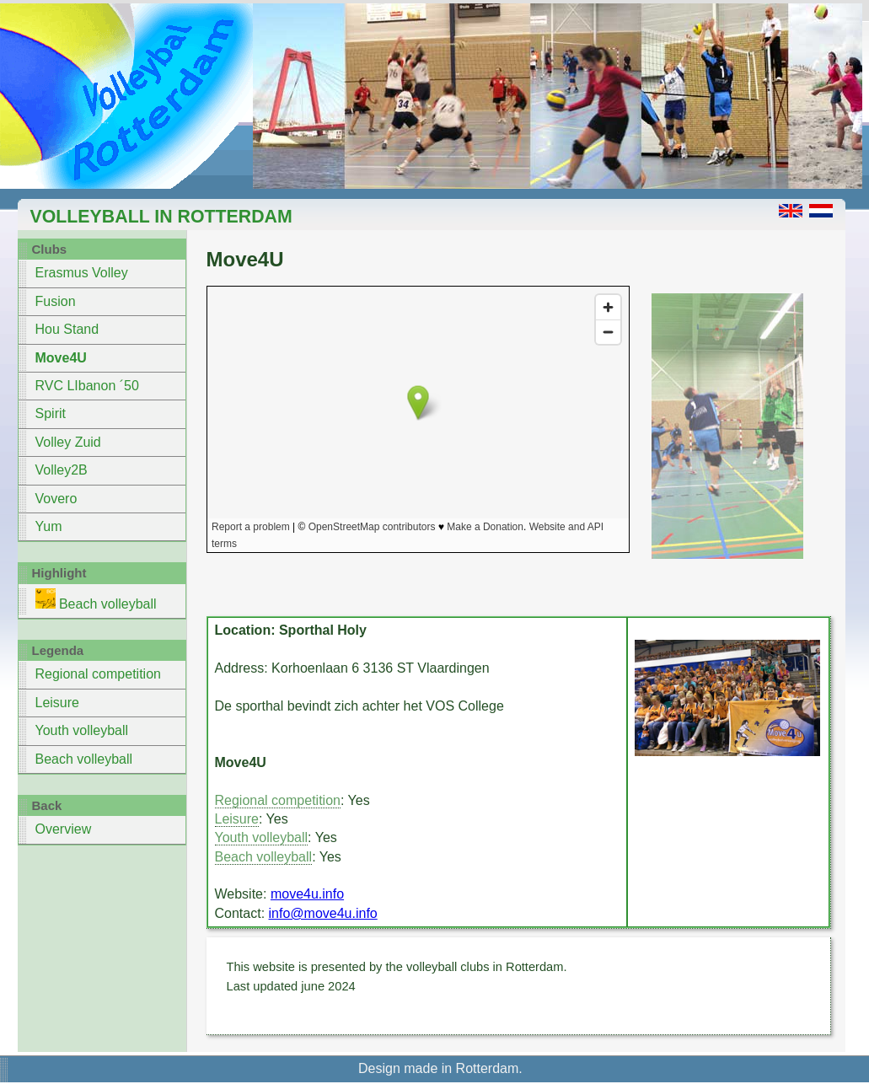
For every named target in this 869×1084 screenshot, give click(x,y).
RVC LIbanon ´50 (87, 385)
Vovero (56, 498)
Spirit (50, 413)
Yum (48, 526)
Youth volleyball (82, 730)
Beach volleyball (96, 599)
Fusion (55, 301)
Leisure (57, 702)
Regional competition (98, 674)
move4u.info (307, 894)
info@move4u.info (323, 913)
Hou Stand (67, 329)
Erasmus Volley (81, 273)
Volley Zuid (68, 442)
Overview (63, 829)
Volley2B (61, 470)
